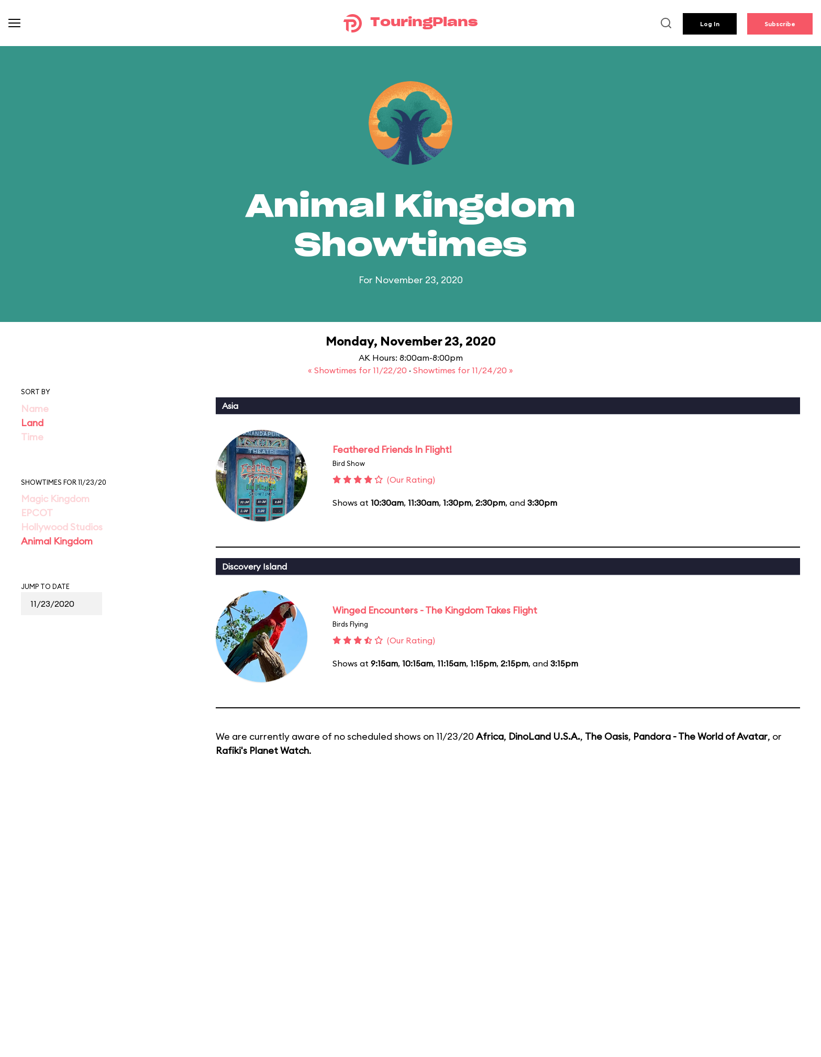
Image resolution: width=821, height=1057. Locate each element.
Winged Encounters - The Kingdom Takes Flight (434, 610)
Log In (709, 24)
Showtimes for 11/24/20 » (463, 370)
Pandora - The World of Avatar (700, 736)
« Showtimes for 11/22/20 (358, 370)
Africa (490, 736)
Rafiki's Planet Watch (262, 750)
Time (32, 437)
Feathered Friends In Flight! (392, 449)
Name (35, 409)
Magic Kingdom (55, 499)
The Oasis (606, 736)
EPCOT (37, 513)
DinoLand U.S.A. (544, 736)
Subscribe (779, 24)
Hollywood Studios (62, 527)
